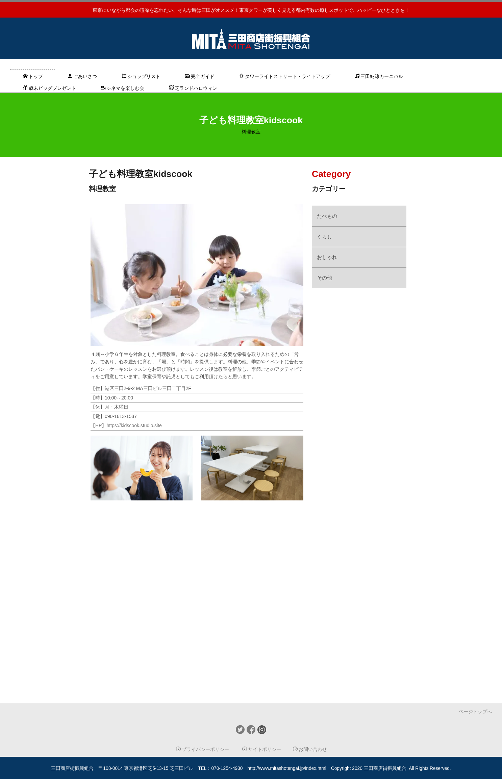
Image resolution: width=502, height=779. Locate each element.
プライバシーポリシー (202, 749)
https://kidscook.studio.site (133, 425)
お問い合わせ (310, 749)
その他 (324, 278)
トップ (33, 76)
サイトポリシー (261, 749)
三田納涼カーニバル (379, 76)
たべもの (327, 216)
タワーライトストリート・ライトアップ (284, 76)
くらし (324, 236)
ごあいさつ (82, 76)
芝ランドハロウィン (193, 88)
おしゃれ (327, 257)
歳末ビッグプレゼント (49, 88)
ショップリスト (141, 76)
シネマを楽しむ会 (122, 88)
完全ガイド (200, 76)
